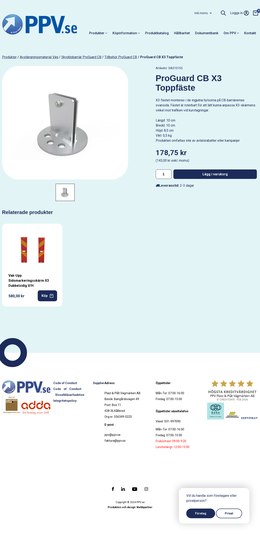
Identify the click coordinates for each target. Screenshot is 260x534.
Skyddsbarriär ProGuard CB (81, 57)
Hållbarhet (182, 33)
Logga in (239, 13)
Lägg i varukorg (215, 174)
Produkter (98, 33)
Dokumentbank (206, 33)
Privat (229, 513)
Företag (200, 513)
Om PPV (231, 33)
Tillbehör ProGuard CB (121, 57)
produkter (9, 57)
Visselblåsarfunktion (69, 395)
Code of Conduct (65, 383)
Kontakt (250, 33)
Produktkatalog (157, 33)
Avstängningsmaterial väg (39, 57)
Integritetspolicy (64, 400)
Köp (47, 296)
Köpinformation (126, 33)
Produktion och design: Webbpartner (130, 507)
